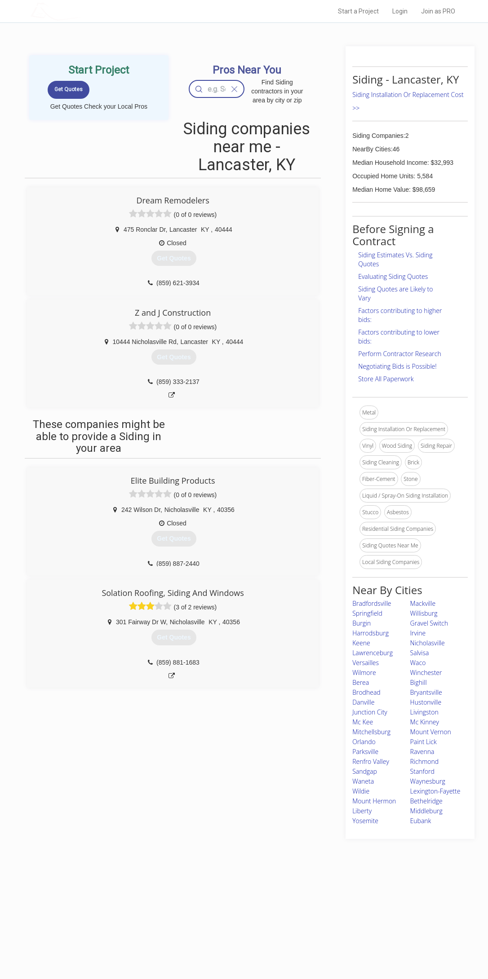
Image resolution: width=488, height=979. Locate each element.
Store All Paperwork (385, 379)
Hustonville (426, 702)
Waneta (363, 781)
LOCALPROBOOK (82, 11)
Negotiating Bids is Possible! (397, 366)
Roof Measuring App (223, 923)
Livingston (424, 712)
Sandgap (364, 771)
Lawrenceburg (372, 652)
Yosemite (365, 820)
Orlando (364, 741)
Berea (360, 682)
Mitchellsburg (371, 732)
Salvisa (419, 652)
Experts (207, 913)
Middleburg (426, 811)
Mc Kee (362, 722)
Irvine (418, 633)
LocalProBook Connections (356, 933)
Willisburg (424, 613)
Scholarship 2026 (344, 903)
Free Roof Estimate (122, 933)
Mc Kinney (424, 722)
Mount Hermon (374, 801)
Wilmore (364, 672)
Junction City (369, 712)
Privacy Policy (340, 913)
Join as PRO (438, 11)
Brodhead (366, 692)
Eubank (420, 820)
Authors (332, 923)
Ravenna (422, 751)
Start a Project (358, 11)
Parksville (365, 751)
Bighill (418, 682)
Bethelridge (426, 801)
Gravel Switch (429, 623)
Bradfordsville (371, 603)
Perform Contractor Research (399, 353)
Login (400, 11)
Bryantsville (426, 692)
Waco (418, 662)
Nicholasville (427, 643)
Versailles (365, 662)
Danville (363, 702)
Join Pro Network (219, 903)
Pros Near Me (114, 913)
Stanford (422, 771)
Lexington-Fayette (435, 791)
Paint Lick (423, 741)
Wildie (360, 791)
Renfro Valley (370, 761)
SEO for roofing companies (356, 943)
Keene (361, 643)
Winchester (426, 672)
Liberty (362, 811)
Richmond (424, 761)
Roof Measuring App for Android (237, 943)
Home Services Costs (125, 903)
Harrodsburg (370, 633)
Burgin (361, 623)
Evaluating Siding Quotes (393, 276)
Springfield (367, 613)
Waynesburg (427, 781)
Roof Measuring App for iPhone (236, 933)
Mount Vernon (430, 732)
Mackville (423, 603)
